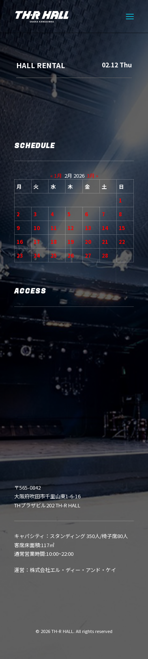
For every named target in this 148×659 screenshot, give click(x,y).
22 (122, 241)
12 (70, 228)
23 (20, 255)
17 (37, 241)
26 (70, 255)
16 (20, 241)
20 (88, 241)
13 (88, 228)
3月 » (92, 175)
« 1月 (56, 175)
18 (54, 241)
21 (105, 241)
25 (54, 255)
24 (37, 255)
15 (122, 228)
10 (37, 228)
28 (105, 255)
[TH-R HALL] (41, 16)
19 (70, 241)
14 (105, 228)
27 (88, 255)
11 (54, 228)
